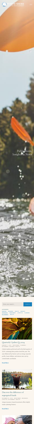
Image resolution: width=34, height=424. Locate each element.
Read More (5, 363)
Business (10, 311)
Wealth (12, 314)
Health (17, 311)
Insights (23, 311)
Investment (12, 312)
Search (27, 304)
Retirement (5, 314)
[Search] (12, 304)
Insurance (5, 312)
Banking (4, 311)
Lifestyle (20, 312)
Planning (27, 312)
